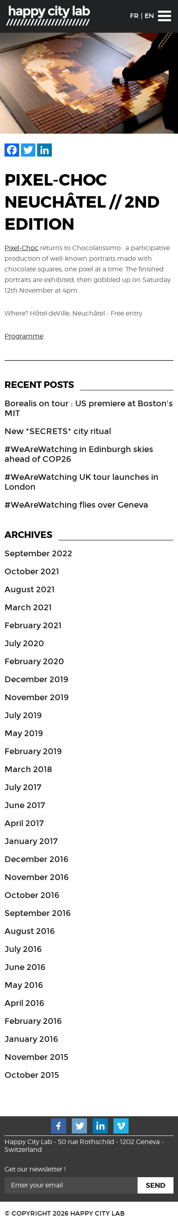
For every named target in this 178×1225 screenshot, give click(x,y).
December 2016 (36, 859)
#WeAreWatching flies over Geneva (76, 505)
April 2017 (24, 823)
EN (149, 16)
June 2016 (24, 967)
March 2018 (28, 769)
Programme (23, 336)
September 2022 (38, 553)
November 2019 (36, 697)
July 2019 (23, 715)
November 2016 (36, 877)
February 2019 (33, 751)
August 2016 (29, 931)
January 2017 (31, 841)
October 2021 (31, 571)
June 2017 (24, 805)
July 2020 (24, 643)
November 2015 (36, 1057)
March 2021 (28, 607)
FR (134, 16)
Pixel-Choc (21, 248)
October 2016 (31, 895)
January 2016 (31, 1039)
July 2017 (22, 787)
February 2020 (34, 661)
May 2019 (23, 733)
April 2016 (24, 1003)
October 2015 (31, 1075)
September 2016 (37, 913)
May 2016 (23, 985)
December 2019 (36, 679)
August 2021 (29, 589)
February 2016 (33, 1021)
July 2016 (23, 949)
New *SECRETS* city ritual (57, 431)
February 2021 (33, 625)
